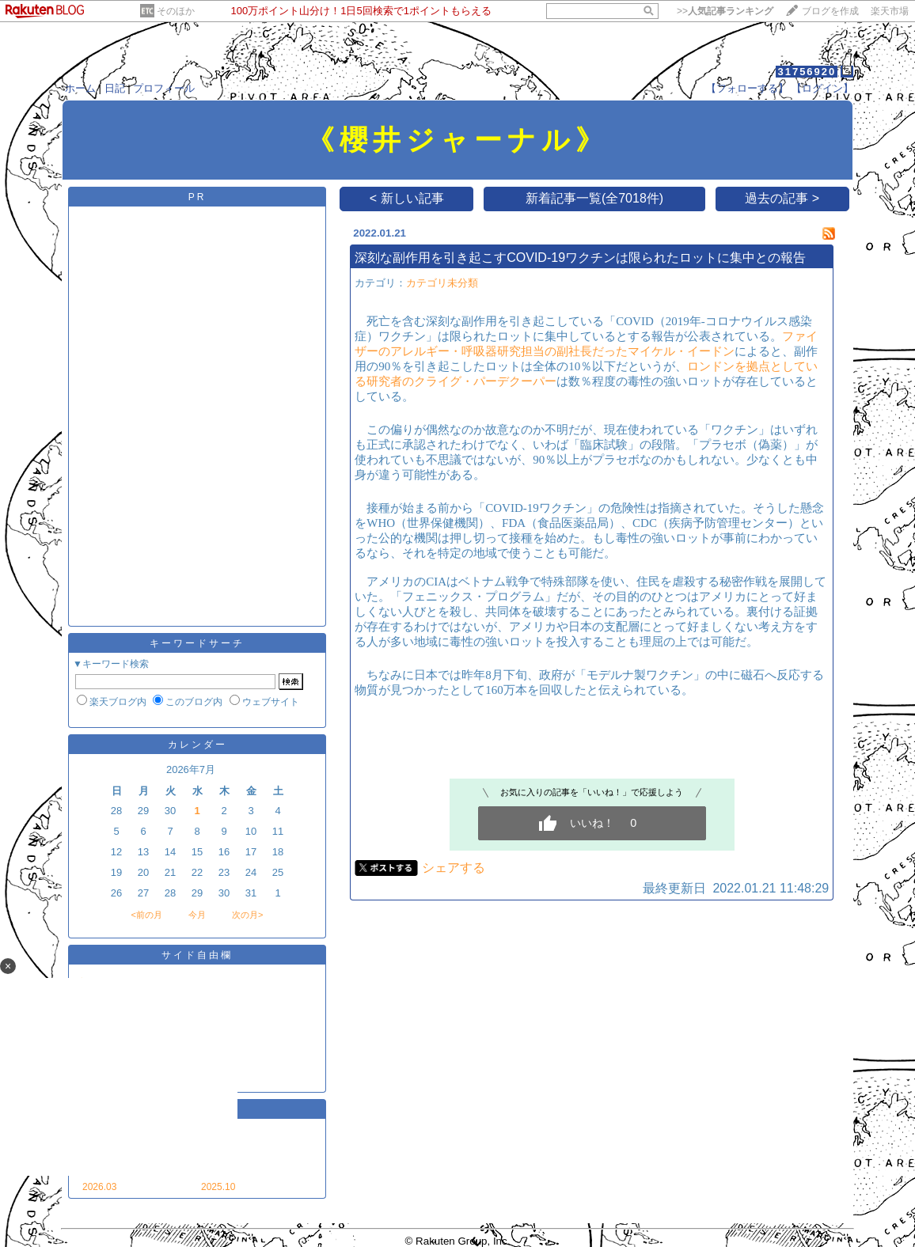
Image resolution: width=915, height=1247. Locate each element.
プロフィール (164, 88)
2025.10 (218, 1186)
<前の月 (146, 914)
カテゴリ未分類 (442, 283)
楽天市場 (890, 11)
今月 (197, 914)
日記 (114, 88)
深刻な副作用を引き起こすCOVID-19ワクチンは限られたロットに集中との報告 (580, 257)
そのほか (176, 11)
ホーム (80, 88)
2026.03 (99, 1186)
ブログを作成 (830, 11)
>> (725, 11)
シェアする (453, 867)
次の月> (247, 914)
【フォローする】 (747, 88)
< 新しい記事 (407, 198)
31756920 (806, 72)
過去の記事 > (782, 198)
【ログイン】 (822, 88)
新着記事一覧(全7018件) (594, 198)
